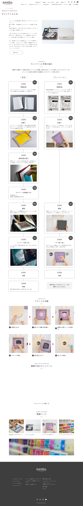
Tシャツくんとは (14, 481)
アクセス (44, 488)
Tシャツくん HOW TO (15, 483)
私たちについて (24, 4)
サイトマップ (60, 496)
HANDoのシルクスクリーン (17, 476)
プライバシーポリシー (51, 496)
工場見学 (44, 2)
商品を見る (15, 52)
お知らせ (57, 2)
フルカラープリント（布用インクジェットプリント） (49, 483)
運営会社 (43, 496)
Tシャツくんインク (15, 485)
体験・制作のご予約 (47, 479)
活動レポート (63, 2)
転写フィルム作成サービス (31, 484)
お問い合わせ (65, 488)
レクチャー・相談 (67, 4)
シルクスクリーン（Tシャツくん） (50, 481)
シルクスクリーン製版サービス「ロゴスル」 (33, 481)
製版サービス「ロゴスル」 (59, 286)
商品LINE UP (38, 2)
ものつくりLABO (51, 2)
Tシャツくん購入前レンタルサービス (33, 479)
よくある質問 (75, 4)
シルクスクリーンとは (15, 479)
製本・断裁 (45, 486)
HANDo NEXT (29, 476)
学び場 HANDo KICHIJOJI (57, 4)
